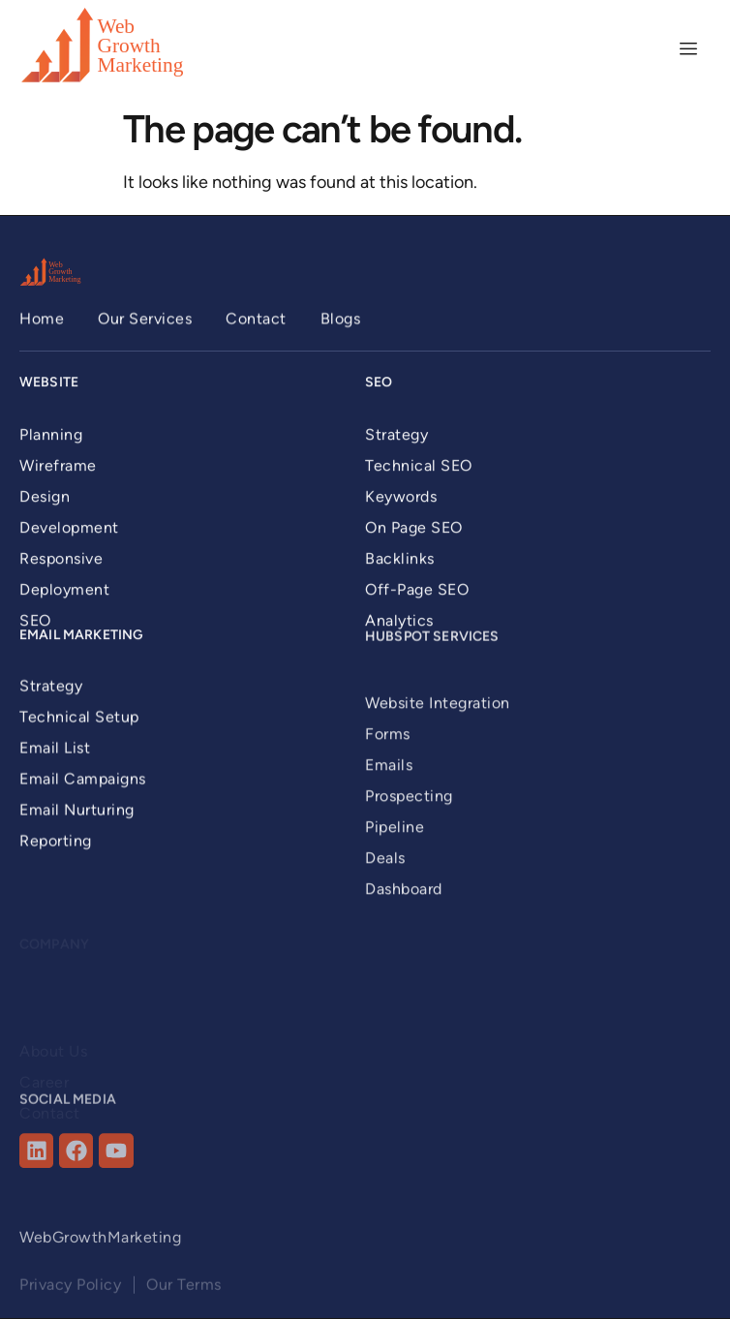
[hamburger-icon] (689, 49)
